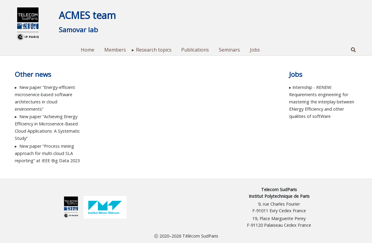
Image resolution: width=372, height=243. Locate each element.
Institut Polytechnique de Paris (279, 196)
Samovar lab (78, 29)
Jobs (255, 49)
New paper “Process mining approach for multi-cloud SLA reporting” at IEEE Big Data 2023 (47, 153)
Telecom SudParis (279, 189)
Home (87, 49)
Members (115, 49)
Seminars (229, 49)
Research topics (154, 49)
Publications (195, 49)
